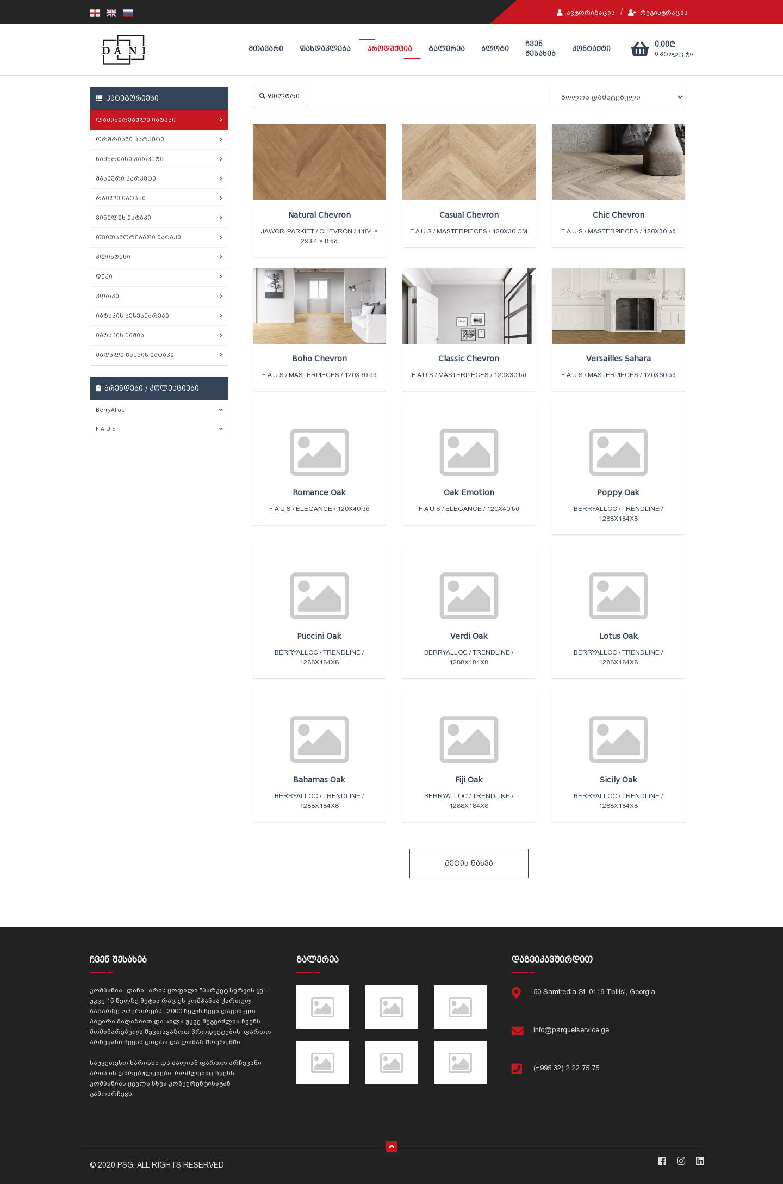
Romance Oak (319, 492)
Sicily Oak (618, 779)
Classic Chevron (468, 358)
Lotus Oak (618, 636)
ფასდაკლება (325, 49)
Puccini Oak (319, 636)
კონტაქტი (591, 49)
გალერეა (446, 49)
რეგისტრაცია (658, 12)
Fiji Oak (469, 779)
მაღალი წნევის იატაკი (159, 355)
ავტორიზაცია (586, 12)
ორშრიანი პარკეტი (159, 140)
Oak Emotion (469, 492)
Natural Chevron (319, 215)
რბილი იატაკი (159, 198)
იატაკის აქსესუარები (159, 316)
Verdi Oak (469, 636)
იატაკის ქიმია (159, 335)
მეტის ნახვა (469, 863)
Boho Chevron (319, 358)
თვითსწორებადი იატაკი (159, 237)
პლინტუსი (159, 257)
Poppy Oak (618, 492)
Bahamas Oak (319, 779)
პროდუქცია (389, 49)
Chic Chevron (618, 215)
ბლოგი (495, 49)
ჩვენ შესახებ (540, 49)
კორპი (159, 296)
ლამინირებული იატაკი (159, 120)
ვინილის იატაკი (159, 218)
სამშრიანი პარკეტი (159, 159)
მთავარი (265, 49)
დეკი (159, 277)
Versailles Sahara (618, 358)
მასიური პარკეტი (159, 179)
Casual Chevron (469, 215)
